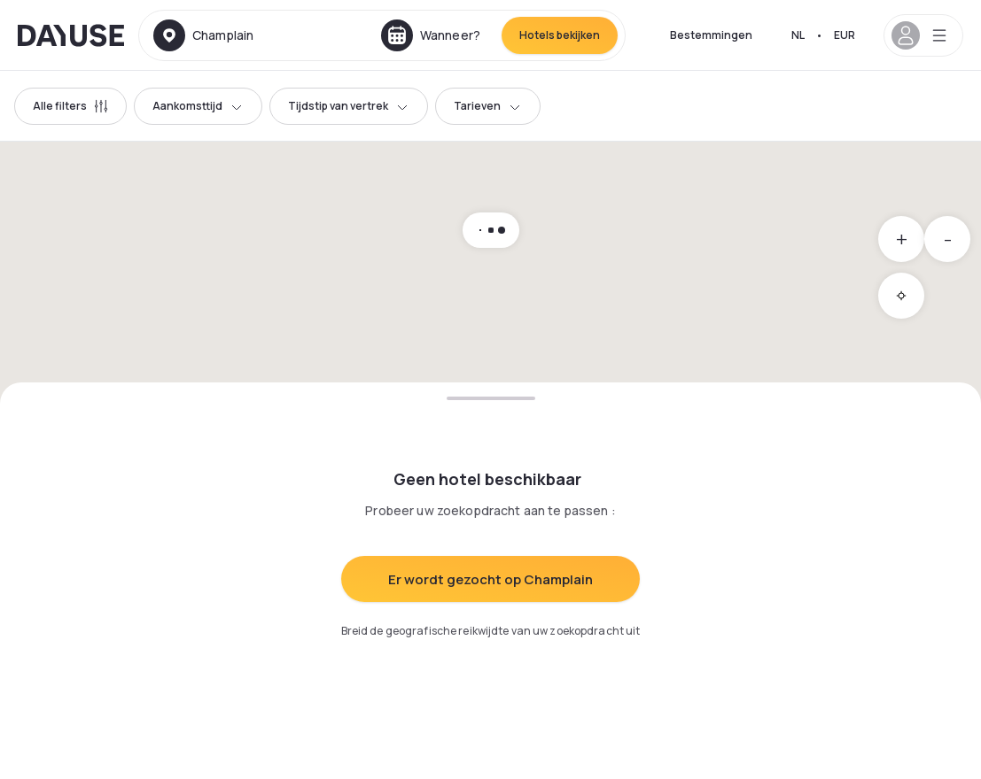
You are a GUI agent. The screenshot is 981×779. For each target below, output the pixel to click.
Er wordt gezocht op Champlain (490, 579)
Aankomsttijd (198, 105)
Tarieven (488, 105)
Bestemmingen (711, 34)
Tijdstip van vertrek (348, 105)
